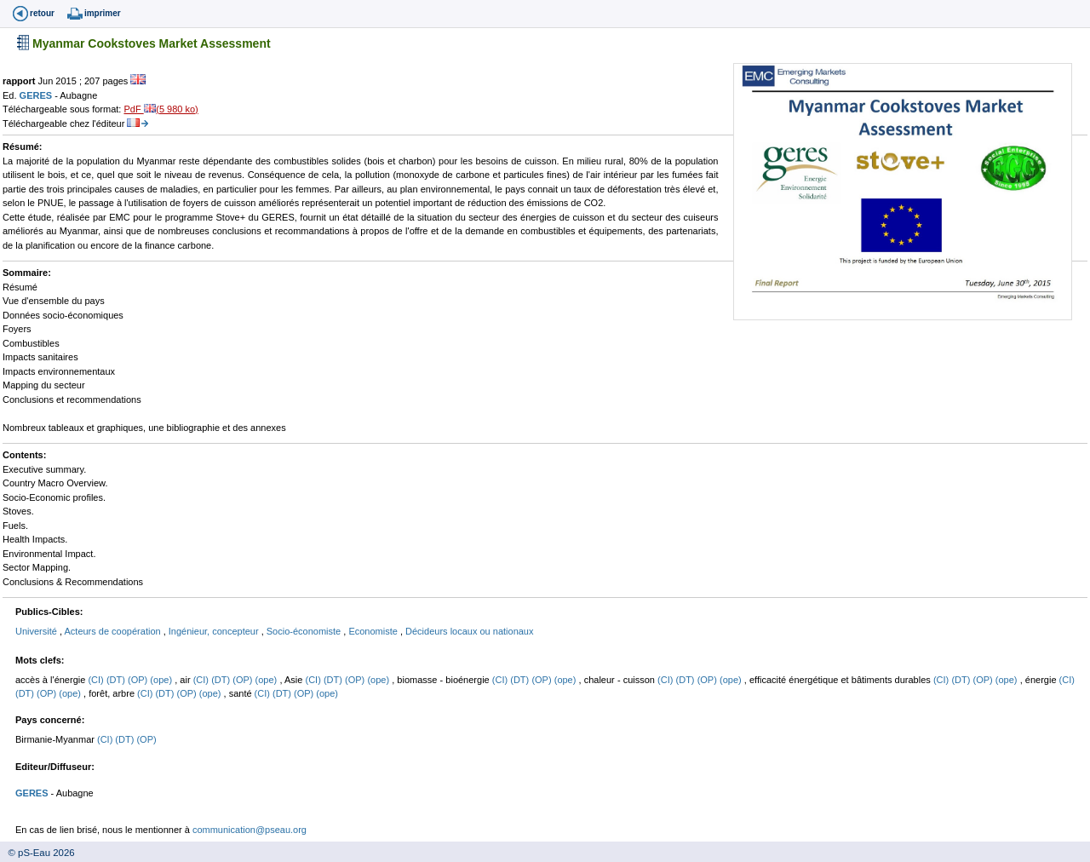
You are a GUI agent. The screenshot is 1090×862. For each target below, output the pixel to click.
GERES (37, 95)
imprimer (102, 13)
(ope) (162, 680)
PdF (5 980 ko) (160, 109)
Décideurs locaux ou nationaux (469, 631)
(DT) (117, 680)
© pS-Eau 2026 (37, 853)
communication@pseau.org (249, 830)
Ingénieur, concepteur (215, 631)
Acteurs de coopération (113, 631)
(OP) (139, 680)
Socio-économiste (305, 631)
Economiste (374, 631)
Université (37, 631)
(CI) (97, 680)
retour (42, 13)
